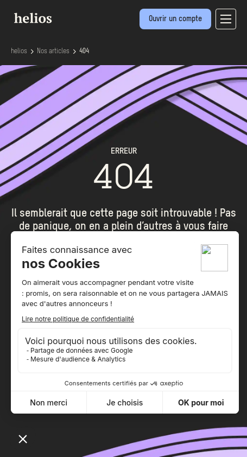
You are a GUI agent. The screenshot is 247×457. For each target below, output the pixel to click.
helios (19, 51)
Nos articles (53, 51)
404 (84, 51)
